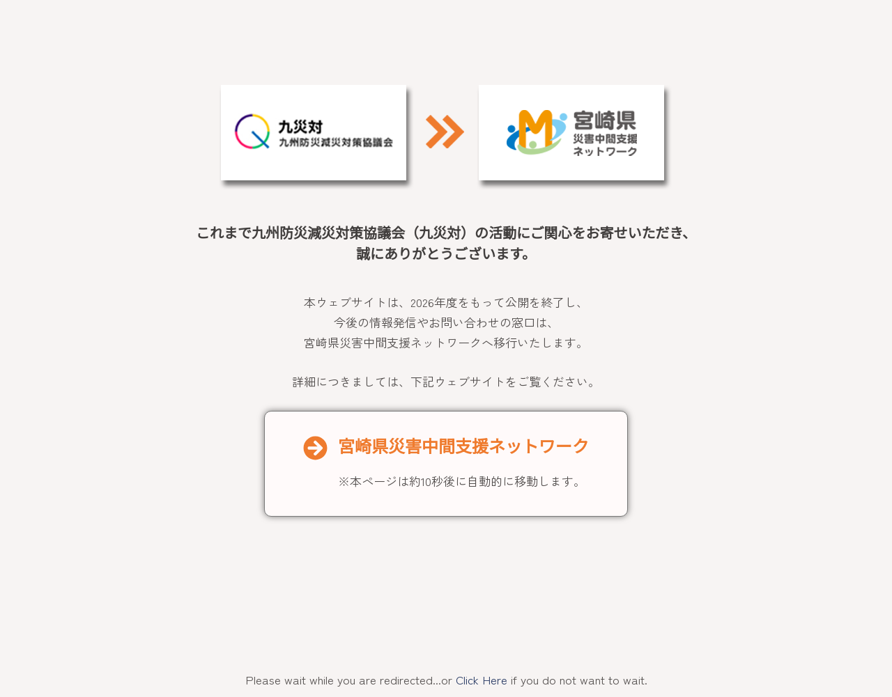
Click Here (481, 679)
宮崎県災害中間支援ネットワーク (463, 446)
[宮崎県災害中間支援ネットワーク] (315, 448)
